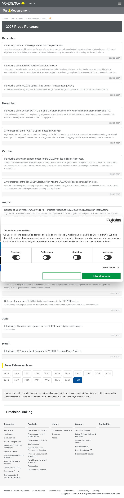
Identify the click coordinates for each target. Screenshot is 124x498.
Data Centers (9, 438)
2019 (67, 373)
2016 (98, 373)
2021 (47, 373)
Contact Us (104, 424)
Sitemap (95, 491)
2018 (77, 373)
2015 (108, 373)
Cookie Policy (83, 491)
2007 (44, 18)
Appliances (8, 434)
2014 (6, 380)
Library (55, 424)
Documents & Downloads (61, 430)
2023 (26, 373)
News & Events (17, 18)
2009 (57, 380)
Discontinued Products (37, 470)
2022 (37, 373)
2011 (37, 380)
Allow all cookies (101, 276)
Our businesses (39, 491)
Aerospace (8, 430)
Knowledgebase (81, 446)
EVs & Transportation (12, 442)
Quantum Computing (12, 467)
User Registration (82, 450)
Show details (109, 267)
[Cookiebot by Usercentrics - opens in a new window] (109, 220)
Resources (55, 434)
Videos (54, 438)
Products (32, 424)
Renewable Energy (12, 471)
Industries (9, 424)
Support (79, 424)
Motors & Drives (10, 451)
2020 (57, 373)
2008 (67, 380)
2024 (16, 373)
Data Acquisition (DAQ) (37, 440)
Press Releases (32, 18)
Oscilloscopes (33, 444)
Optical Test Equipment (37, 430)
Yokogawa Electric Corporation (16, 491)
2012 (26, 380)
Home (5, 18)
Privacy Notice (54, 491)
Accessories (33, 466)
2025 (6, 373)
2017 (88, 373)
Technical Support (82, 430)
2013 (16, 380)
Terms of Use (69, 491)
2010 (47, 380)
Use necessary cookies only (61, 276)
